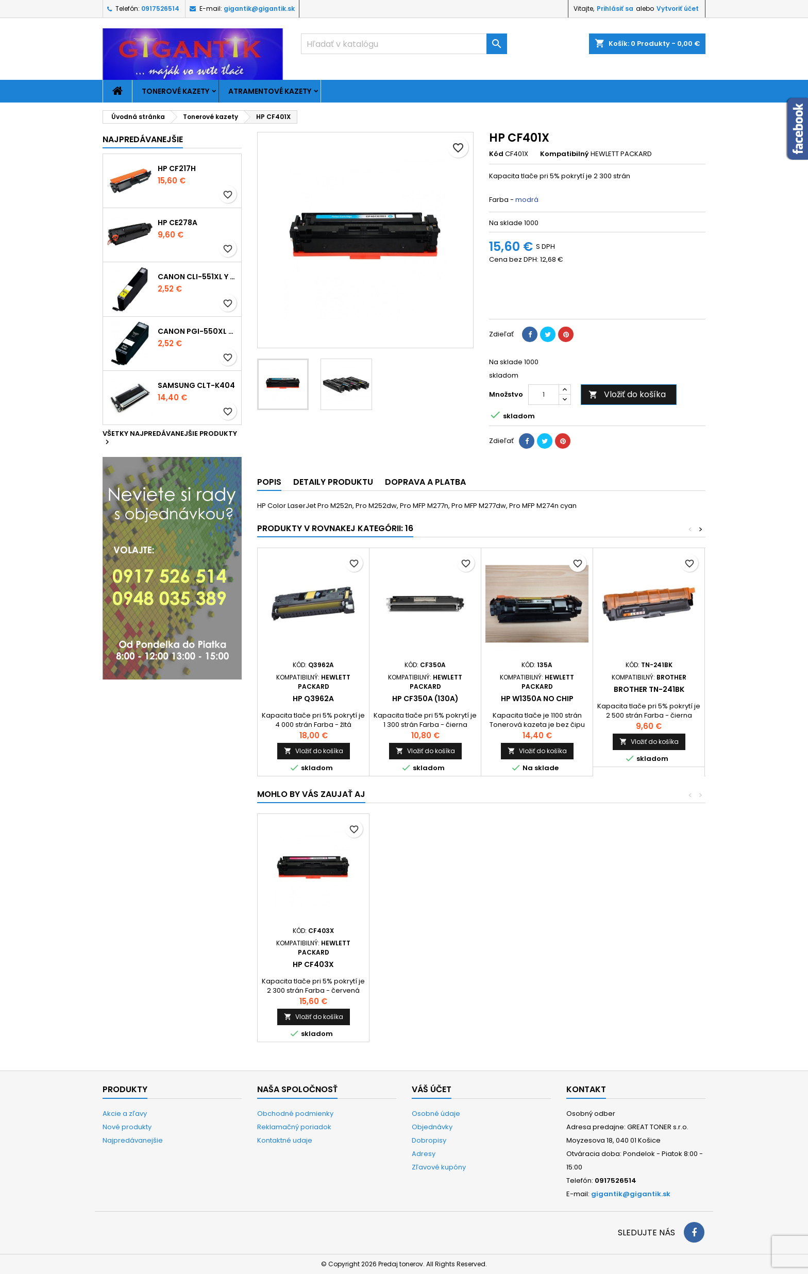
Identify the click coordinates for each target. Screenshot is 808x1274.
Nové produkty (127, 1127)
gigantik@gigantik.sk (259, 8)
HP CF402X (425, 964)
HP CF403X (537, 964)
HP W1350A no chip (537, 698)
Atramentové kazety (269, 91)
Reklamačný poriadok (294, 1127)
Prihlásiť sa (615, 8)
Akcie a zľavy (125, 1113)
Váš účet (431, 1089)
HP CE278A (177, 222)
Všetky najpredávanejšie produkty (170, 438)
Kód (496, 154)
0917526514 (160, 8)
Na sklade (506, 223)
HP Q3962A (313, 698)
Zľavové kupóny (439, 1167)
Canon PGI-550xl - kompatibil (197, 331)
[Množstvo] (543, 394)
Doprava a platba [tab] (425, 482)
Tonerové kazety (175, 91)
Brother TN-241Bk (649, 689)
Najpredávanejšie (143, 139)
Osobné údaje (436, 1113)
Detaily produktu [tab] (333, 482)
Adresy (423, 1154)
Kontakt (586, 1089)
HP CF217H (177, 168)
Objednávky (432, 1127)
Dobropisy (429, 1140)
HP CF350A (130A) (425, 698)
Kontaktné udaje (284, 1140)
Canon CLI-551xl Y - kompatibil (197, 277)
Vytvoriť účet (677, 8)
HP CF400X (313, 964)
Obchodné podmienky (295, 1113)
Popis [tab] (269, 482)
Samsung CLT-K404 (196, 385)
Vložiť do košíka (627, 394)
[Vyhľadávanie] (404, 43)
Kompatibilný (564, 154)
